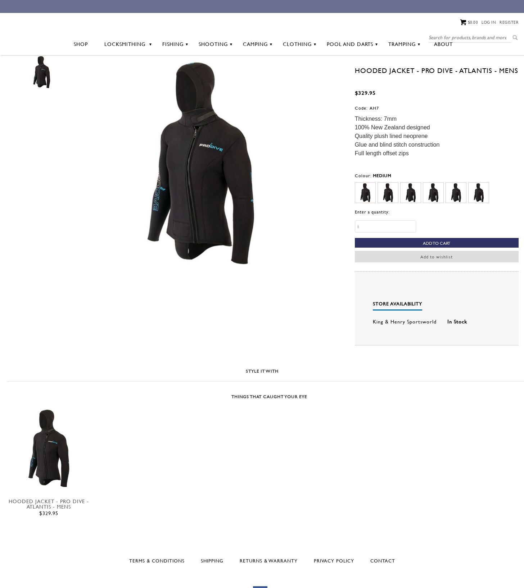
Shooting (215, 72)
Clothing (299, 72)
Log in (489, 22)
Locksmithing (128, 72)
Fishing (175, 72)
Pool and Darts (352, 72)
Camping (257, 72)
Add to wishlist (436, 285)
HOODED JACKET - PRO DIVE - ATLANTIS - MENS (49, 532)
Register (509, 22)
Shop (81, 72)
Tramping (404, 72)
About (443, 72)
